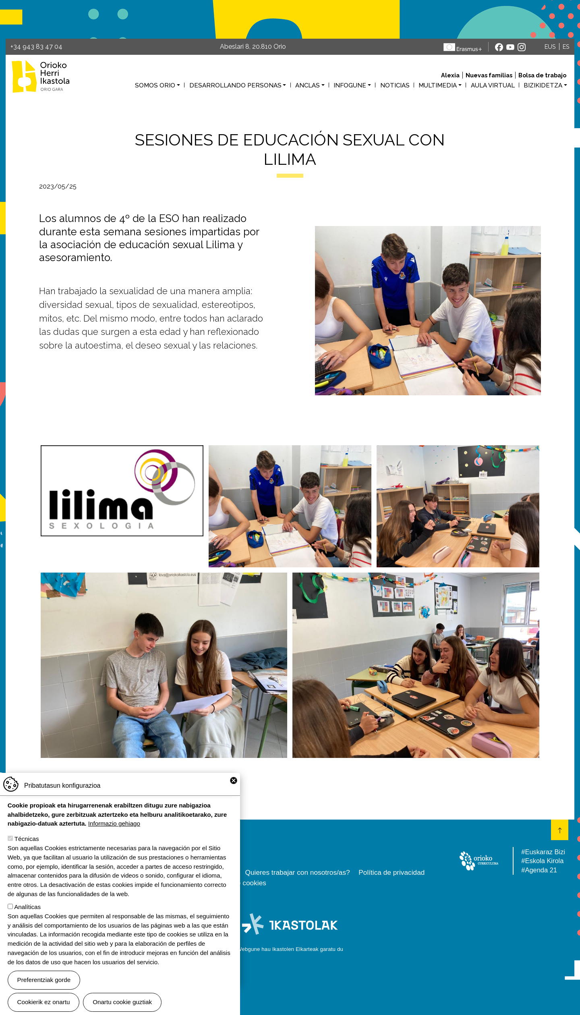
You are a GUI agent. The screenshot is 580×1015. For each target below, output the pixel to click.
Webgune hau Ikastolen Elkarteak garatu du (290, 949)
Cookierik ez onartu (43, 1001)
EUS (550, 46)
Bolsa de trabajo (542, 75)
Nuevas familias (489, 75)
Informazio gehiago (114, 823)
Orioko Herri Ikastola (40, 76)
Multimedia (437, 85)
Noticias (395, 85)
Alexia (450, 75)
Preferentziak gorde (44, 979)
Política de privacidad (391, 872)
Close (233, 780)
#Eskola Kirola (542, 860)
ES (566, 46)
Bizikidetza (543, 85)
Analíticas (27, 906)
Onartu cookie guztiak (122, 1001)
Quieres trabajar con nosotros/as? (297, 872)
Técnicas (26, 838)
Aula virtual (493, 85)
